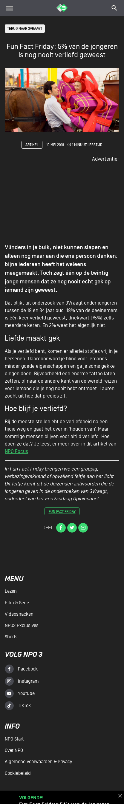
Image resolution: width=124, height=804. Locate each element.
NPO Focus (16, 451)
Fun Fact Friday (62, 512)
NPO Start (14, 739)
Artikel (32, 145)
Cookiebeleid (18, 773)
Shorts (11, 637)
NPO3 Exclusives (22, 625)
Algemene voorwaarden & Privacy (38, 761)
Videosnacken (19, 614)
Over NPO (14, 750)
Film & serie (17, 603)
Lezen (11, 591)
